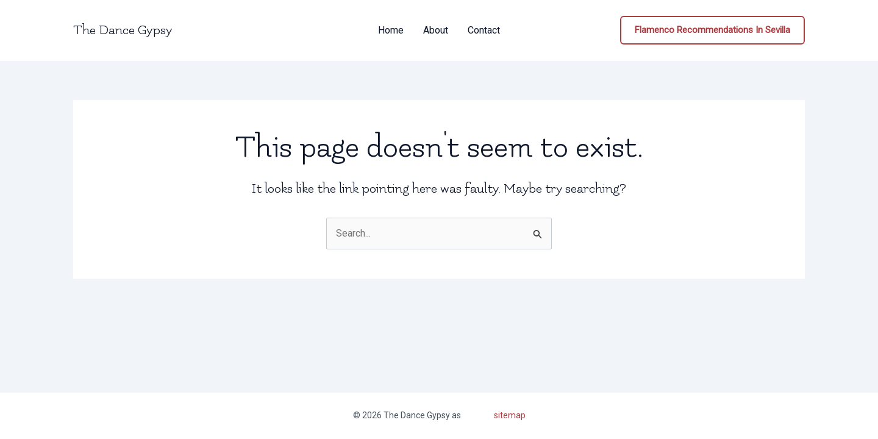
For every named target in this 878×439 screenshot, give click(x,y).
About (435, 30)
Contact (484, 30)
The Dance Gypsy (122, 30)
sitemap (510, 415)
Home (391, 30)
